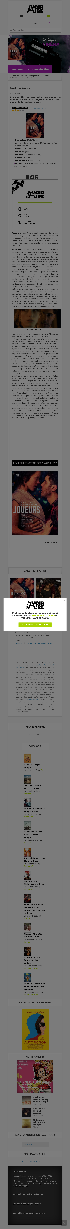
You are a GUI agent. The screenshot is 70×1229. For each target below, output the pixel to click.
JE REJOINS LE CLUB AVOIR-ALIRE (35, 625)
